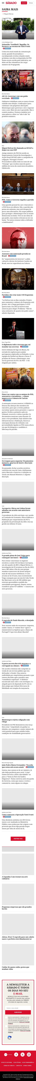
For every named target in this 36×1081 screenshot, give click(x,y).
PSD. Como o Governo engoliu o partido (18, 200)
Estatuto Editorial (6, 1062)
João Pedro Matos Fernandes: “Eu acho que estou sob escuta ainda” (17, 766)
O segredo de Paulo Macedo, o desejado (18, 620)
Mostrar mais (18, 839)
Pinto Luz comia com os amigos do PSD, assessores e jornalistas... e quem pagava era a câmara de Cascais (18, 396)
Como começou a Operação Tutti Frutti (18, 815)
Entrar (31, 3)
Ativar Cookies (27, 1065)
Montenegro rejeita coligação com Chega (16, 721)
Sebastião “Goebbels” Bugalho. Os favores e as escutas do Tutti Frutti (16, 45)
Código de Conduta (9, 1065)
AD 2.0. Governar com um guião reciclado (15, 97)
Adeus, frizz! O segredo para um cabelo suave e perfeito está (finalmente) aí (18, 938)
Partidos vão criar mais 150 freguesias (17, 295)
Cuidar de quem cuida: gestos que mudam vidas (15, 968)
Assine (24, 3)
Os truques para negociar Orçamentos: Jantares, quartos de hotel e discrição (17, 462)
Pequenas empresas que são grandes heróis (17, 908)
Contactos (19, 1065)
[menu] (3, 3)
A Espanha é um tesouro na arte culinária (15, 878)
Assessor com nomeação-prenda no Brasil (16, 255)
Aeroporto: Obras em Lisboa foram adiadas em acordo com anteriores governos (16, 510)
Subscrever (18, 1012)
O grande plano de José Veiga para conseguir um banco (16, 556)
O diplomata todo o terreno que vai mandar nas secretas (16, 345)
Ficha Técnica (17, 1062)
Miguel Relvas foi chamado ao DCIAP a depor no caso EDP (17, 149)
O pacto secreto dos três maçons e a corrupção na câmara (16, 664)
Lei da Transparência (28, 1062)
